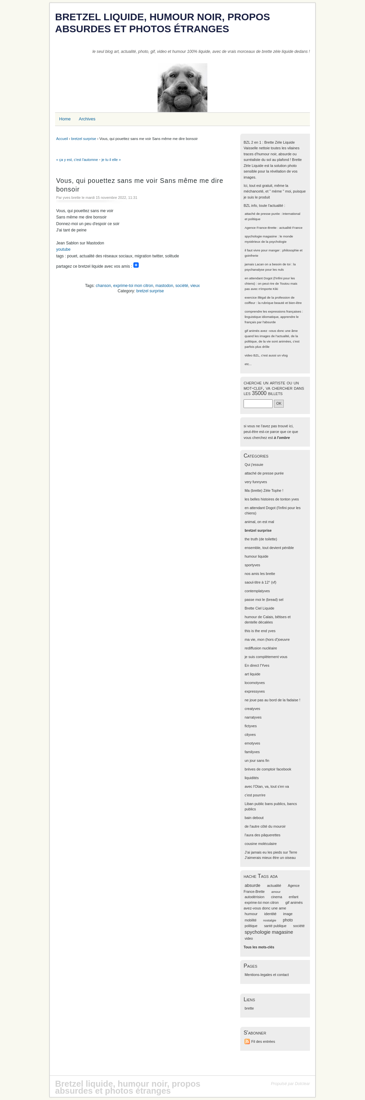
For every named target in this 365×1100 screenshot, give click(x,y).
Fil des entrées (263, 1041)
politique (251, 926)
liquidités (252, 778)
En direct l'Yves (257, 665)
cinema (276, 897)
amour (276, 892)
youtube (63, 249)
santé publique (275, 926)
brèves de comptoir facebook (268, 769)
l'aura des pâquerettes (262, 835)
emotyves (252, 743)
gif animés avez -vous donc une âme (271, 331)
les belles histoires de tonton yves (272, 499)
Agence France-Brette (260, 227)
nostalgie (269, 920)
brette (249, 1008)
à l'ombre (282, 438)
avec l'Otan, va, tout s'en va (267, 786)
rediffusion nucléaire (261, 648)
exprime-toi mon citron (133, 285)
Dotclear (302, 1083)
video (249, 355)
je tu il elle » (111, 160)
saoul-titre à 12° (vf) (260, 582)
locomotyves (255, 683)
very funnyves (256, 482)
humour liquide (256, 556)
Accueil (62, 139)
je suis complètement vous (266, 657)
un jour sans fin (257, 760)
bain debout (254, 818)
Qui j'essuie (254, 465)
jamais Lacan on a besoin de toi (267, 264)
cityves (250, 735)
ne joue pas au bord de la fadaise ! (272, 700)
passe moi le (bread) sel (264, 600)
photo (288, 920)
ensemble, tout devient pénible (269, 548)
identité (270, 914)
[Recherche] (258, 403)
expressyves (255, 691)
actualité (274, 886)
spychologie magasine (261, 236)
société (182, 285)
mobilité (250, 920)
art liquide (252, 674)
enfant (293, 897)
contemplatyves (257, 591)
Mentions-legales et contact (267, 975)
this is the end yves (260, 631)
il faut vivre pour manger (262, 250)
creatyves (252, 709)
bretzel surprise (83, 139)
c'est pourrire (255, 795)
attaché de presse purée (262, 213)
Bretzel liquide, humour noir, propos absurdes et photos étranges (162, 22)
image (287, 914)
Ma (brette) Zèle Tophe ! (264, 490)
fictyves (250, 726)
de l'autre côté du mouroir (265, 826)
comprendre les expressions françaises (273, 311)
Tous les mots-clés (259, 947)
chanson (103, 285)
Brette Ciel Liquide (259, 608)
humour (251, 914)
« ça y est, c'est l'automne (77, 160)
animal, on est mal (259, 522)
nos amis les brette (260, 574)
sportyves (252, 565)
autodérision (254, 897)
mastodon (164, 285)
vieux (195, 285)
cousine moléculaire (261, 844)
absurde (252, 885)
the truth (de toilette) (261, 539)
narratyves (253, 717)
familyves (252, 752)
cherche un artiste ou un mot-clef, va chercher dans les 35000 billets (274, 388)
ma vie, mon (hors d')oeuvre (267, 639)
